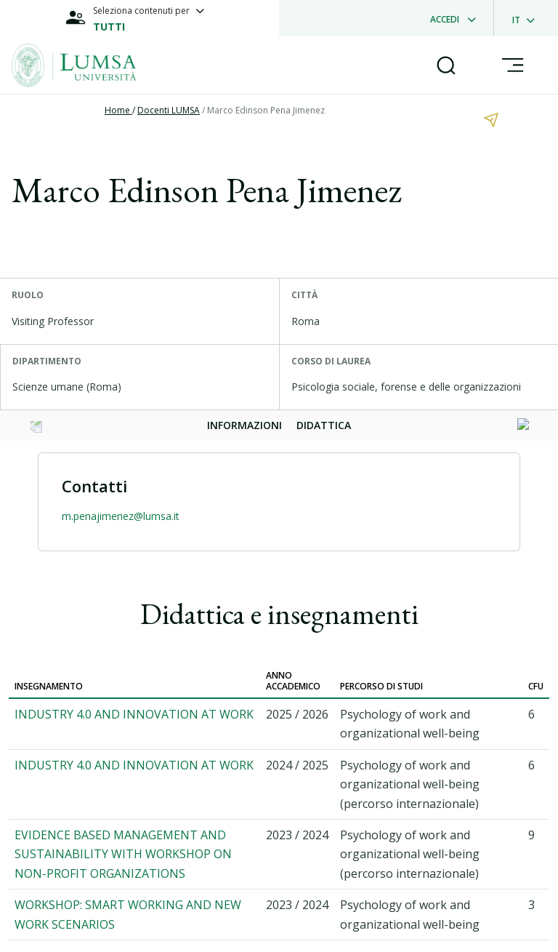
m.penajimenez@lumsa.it (120, 516)
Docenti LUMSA (168, 110)
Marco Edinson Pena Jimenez (266, 110)
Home (118, 110)
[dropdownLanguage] (528, 18)
